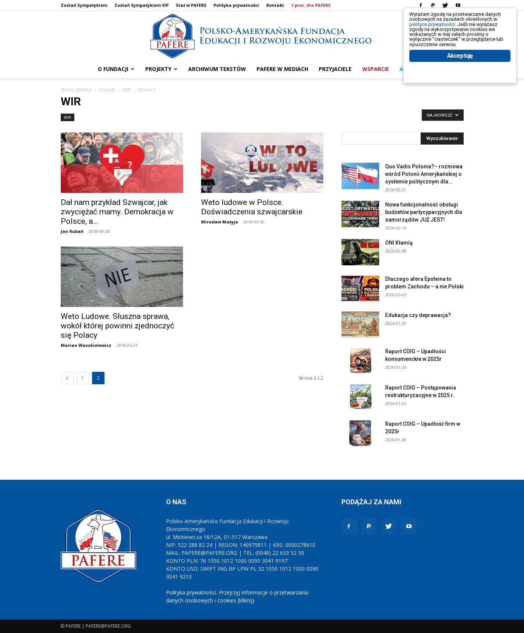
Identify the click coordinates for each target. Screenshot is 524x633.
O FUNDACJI (116, 68)
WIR (127, 89)
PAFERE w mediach (282, 68)
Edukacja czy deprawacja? (418, 315)
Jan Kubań (72, 231)
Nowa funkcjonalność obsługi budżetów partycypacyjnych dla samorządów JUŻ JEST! (423, 212)
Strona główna (76, 89)
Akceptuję (460, 78)
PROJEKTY (161, 68)
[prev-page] (67, 378)
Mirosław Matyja (219, 222)
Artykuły (106, 89)
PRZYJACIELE (335, 68)
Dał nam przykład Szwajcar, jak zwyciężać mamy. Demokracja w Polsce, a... (117, 212)
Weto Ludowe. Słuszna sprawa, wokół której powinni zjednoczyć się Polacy (117, 326)
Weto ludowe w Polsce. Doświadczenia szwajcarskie (252, 207)
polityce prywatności (441, 31)
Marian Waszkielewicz (86, 345)
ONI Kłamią (399, 243)
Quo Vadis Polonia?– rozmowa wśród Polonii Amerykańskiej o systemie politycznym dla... (424, 174)
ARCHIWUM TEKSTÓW (217, 68)
